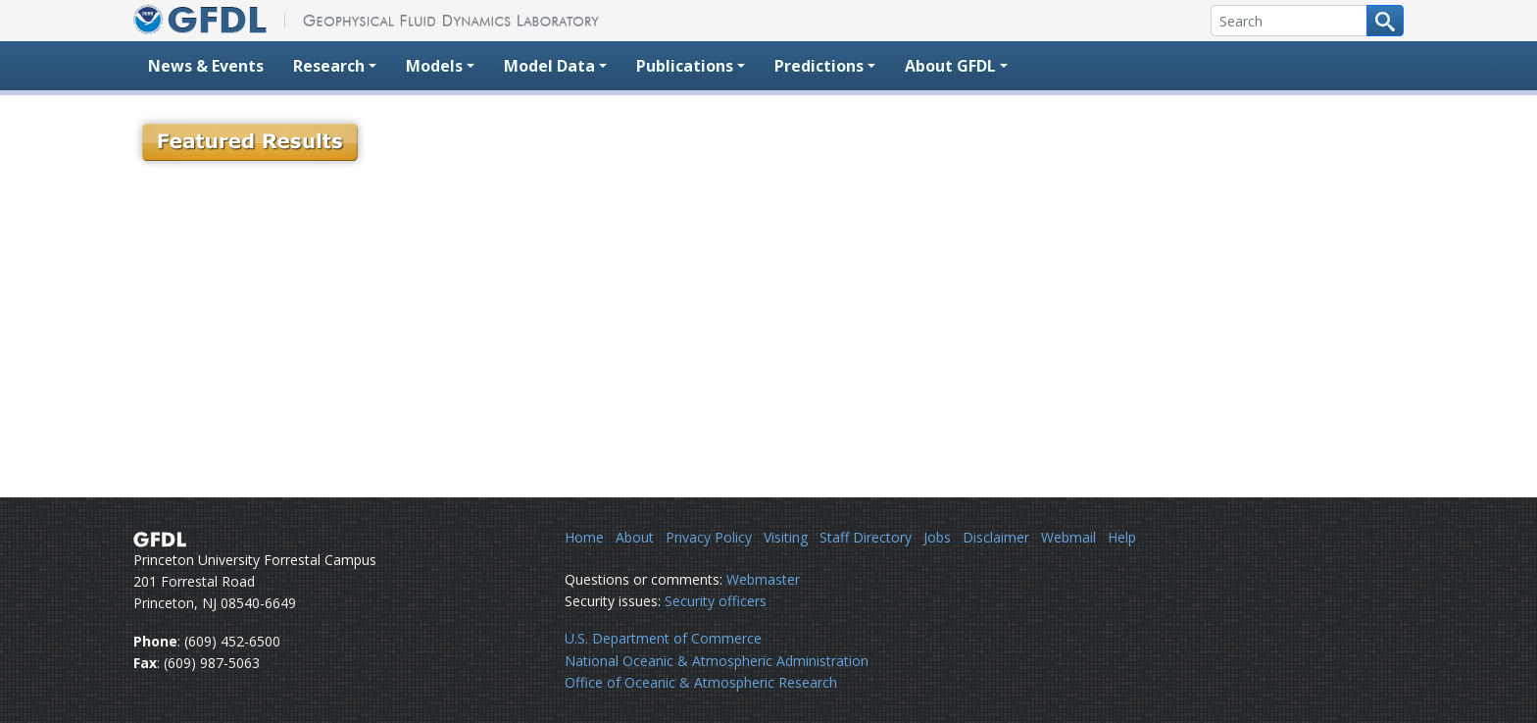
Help (1122, 537)
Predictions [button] (819, 66)
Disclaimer (996, 537)
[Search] (1289, 20)
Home (584, 537)
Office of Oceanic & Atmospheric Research (701, 682)
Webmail (1068, 537)
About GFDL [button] (950, 66)
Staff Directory (865, 537)
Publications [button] (684, 66)
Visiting (786, 537)
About (635, 537)
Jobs (937, 537)
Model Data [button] (549, 66)
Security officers (716, 601)
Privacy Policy (709, 537)
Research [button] (329, 66)
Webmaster (763, 579)
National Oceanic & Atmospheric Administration (716, 660)
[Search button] (1385, 20)
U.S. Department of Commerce (663, 638)
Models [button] (434, 66)
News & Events (206, 66)
